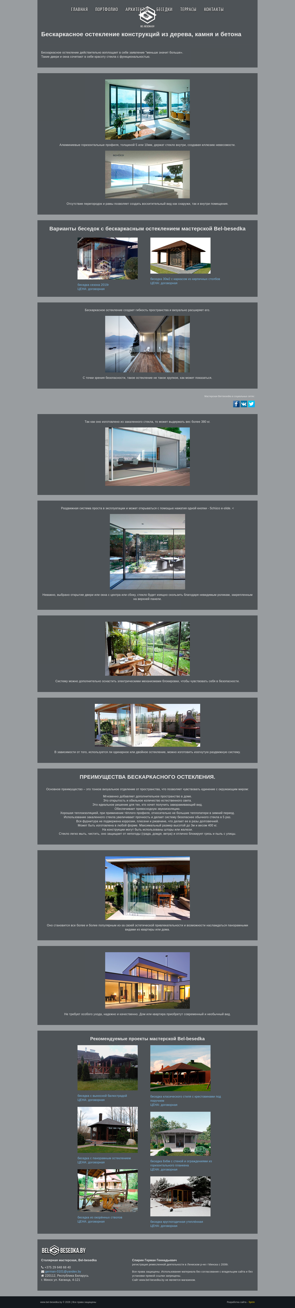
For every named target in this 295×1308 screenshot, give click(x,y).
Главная (79, 9)
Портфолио (106, 9)
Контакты (214, 9)
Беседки (165, 9)
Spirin (252, 1302)
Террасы (188, 9)
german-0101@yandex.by (63, 1271)
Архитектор (137, 9)
